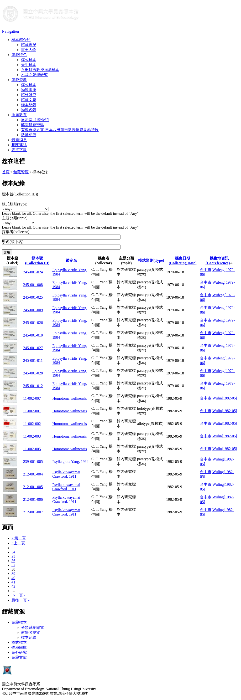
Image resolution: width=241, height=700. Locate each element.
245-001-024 (33, 272)
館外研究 (28, 95)
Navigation (10, 31)
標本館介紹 (21, 40)
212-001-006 (33, 499)
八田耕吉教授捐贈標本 (40, 70)
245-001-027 (33, 348)
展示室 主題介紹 (35, 120)
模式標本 (28, 60)
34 (13, 552)
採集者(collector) (15, 232)
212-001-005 (33, 487)
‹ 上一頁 (18, 543)
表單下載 (19, 150)
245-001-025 (33, 297)
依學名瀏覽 (30, 632)
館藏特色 (19, 55)
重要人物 (28, 50)
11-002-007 (32, 398)
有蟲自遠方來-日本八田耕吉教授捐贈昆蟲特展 (60, 130)
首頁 (6, 172)
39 (13, 574)
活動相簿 (28, 135)
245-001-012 (33, 386)
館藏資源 (19, 80)
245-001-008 (33, 285)
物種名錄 (28, 110)
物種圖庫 (28, 90)
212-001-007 (33, 512)
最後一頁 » (20, 600)
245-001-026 (33, 323)
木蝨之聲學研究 (34, 75)
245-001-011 (33, 360)
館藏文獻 (28, 100)
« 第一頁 (18, 538)
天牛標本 (28, 65)
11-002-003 (32, 436)
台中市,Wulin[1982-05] (218, 398)
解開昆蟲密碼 (32, 125)
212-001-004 (33, 474)
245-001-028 (33, 373)
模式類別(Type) (14, 204)
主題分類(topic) (14, 218)
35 (13, 556)
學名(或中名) (13, 242)
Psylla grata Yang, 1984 (70, 462)
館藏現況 (28, 45)
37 (13, 565)
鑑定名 (71, 260)
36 (13, 561)
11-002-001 (32, 411)
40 (13, 578)
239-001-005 (33, 462)
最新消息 (19, 140)
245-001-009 (33, 310)
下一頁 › (18, 595)
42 (13, 586)
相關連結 (19, 145)
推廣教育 (19, 115)
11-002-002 (32, 424)
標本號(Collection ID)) (20, 194)
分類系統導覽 (32, 627)
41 (13, 582)
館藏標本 (19, 622)
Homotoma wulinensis (69, 398)
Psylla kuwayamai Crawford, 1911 (66, 474)
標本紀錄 (28, 105)
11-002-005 (32, 449)
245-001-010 (33, 335)
